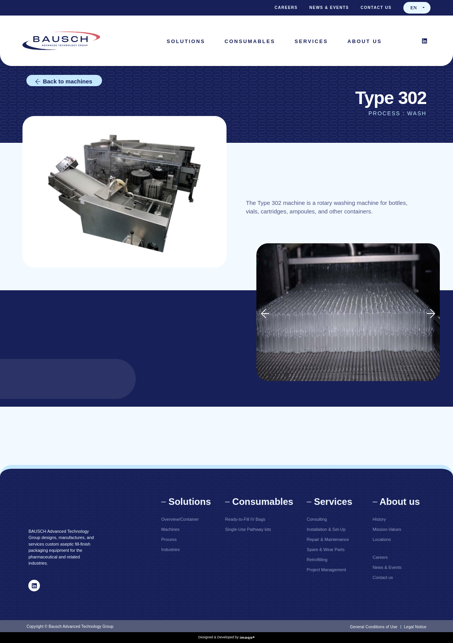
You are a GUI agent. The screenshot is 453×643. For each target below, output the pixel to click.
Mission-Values (387, 529)
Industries (170, 549)
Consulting (317, 519)
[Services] (311, 41)
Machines (170, 529)
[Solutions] (186, 41)
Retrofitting (317, 559)
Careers (286, 7)
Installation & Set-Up (326, 529)
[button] (265, 313)
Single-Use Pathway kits (248, 529)
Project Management (326, 569)
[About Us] (365, 41)
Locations (382, 539)
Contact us (376, 7)
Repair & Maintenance (328, 539)
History (379, 519)
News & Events (329, 7)
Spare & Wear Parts (326, 549)
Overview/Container (180, 519)
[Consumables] (250, 41)
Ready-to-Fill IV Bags (245, 519)
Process (169, 539)
